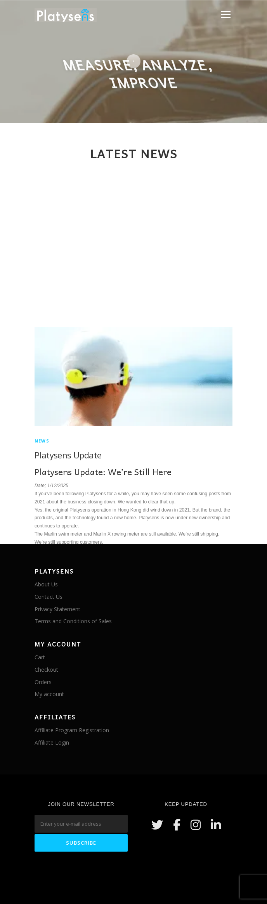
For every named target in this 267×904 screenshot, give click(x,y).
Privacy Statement (57, 609)
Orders (43, 682)
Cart (40, 657)
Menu (225, 14)
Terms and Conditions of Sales (73, 621)
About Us (46, 584)
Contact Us (48, 596)
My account (49, 694)
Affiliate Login (52, 742)
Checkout (46, 669)
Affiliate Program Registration (72, 730)
